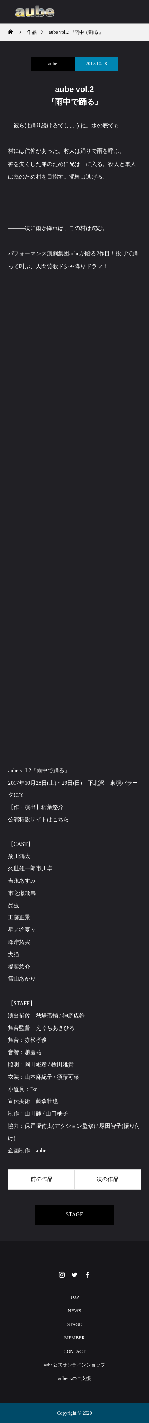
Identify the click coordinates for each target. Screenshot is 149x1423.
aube (52, 63)
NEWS (74, 1311)
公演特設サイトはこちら (38, 820)
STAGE (74, 1215)
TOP (74, 1297)
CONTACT (75, 1351)
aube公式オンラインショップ (74, 1365)
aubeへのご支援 (74, 1378)
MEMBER (74, 1338)
